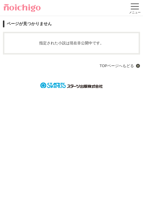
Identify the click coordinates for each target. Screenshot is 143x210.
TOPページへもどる (117, 66)
